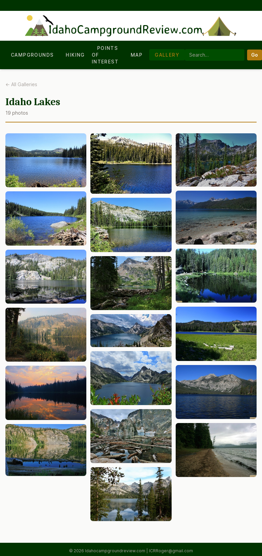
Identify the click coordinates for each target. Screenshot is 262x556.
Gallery (167, 55)
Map (137, 55)
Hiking (75, 55)
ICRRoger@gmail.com (171, 550)
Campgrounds (32, 55)
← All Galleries (21, 84)
